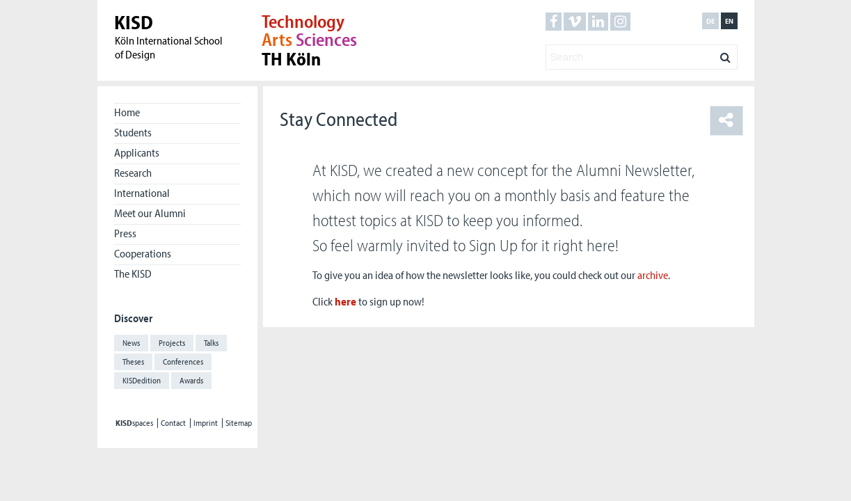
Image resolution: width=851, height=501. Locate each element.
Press (125, 233)
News (131, 342)
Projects (172, 342)
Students (133, 132)
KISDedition (141, 380)
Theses (133, 361)
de (710, 21)
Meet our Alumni (150, 213)
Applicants (136, 152)
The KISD (133, 273)
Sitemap (238, 423)
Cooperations (142, 253)
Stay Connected (338, 118)
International (142, 193)
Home (127, 112)
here (345, 301)
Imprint (205, 423)
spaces (134, 423)
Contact (173, 423)
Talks (211, 342)
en (729, 21)
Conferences (183, 361)
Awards (191, 380)
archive (652, 275)
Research (133, 173)
